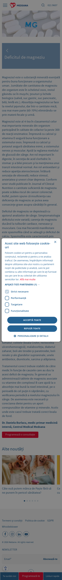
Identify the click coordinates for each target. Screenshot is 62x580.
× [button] (55, 242)
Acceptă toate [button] (32, 320)
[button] (31, 284)
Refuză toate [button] (32, 328)
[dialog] (31, 290)
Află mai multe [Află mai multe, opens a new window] (27, 279)
